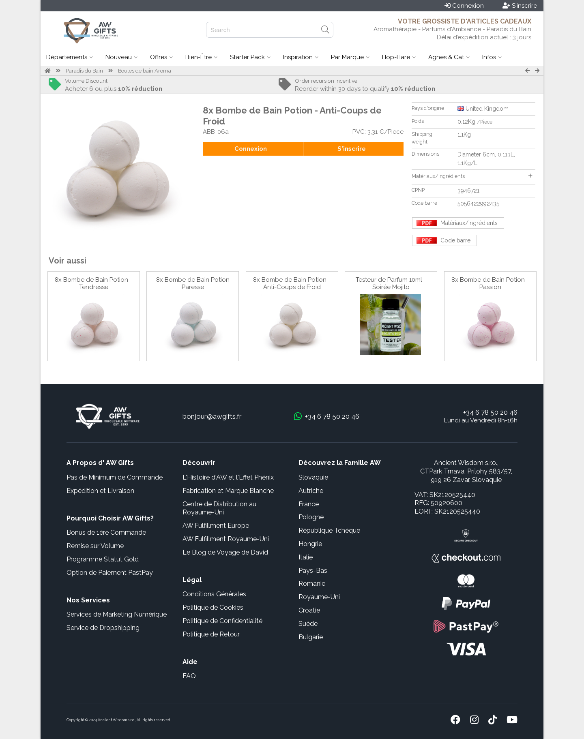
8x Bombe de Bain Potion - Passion (490, 283)
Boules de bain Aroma (144, 71)
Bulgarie (310, 637)
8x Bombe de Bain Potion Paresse (193, 283)
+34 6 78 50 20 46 (490, 412)
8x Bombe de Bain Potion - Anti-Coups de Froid (292, 283)
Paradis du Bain (84, 71)
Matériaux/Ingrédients (472, 176)
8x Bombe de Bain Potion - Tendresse (93, 283)
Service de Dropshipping (103, 628)
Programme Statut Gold (103, 559)
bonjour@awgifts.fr (212, 416)
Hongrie (310, 544)
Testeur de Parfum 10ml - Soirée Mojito (391, 283)
